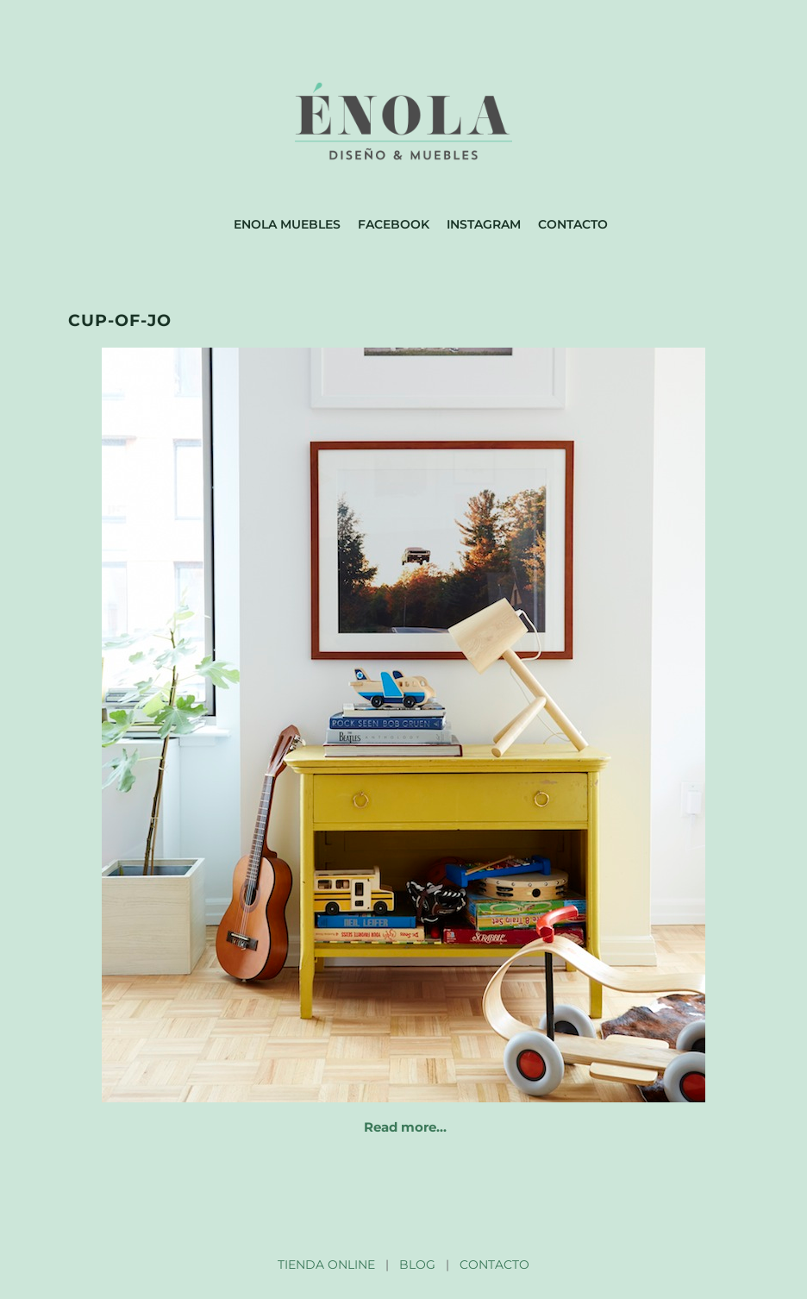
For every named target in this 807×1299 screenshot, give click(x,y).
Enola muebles (287, 224)
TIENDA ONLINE (326, 1264)
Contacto (573, 224)
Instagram (484, 224)
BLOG (417, 1264)
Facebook (393, 224)
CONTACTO (494, 1264)
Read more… (405, 1127)
